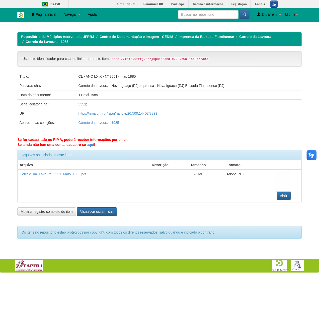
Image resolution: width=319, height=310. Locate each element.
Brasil (50, 4)
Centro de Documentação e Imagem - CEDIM (136, 69)
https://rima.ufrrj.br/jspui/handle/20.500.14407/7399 (118, 146)
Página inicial (43, 14)
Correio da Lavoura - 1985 (47, 74)
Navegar (72, 14)
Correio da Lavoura (255, 69)
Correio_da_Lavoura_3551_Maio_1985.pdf (53, 207)
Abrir (283, 228)
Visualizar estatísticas (96, 244)
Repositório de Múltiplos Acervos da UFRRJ (57, 69)
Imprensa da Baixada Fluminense (206, 69)
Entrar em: (269, 14)
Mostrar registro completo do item (47, 244)
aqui (90, 177)
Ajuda (92, 14)
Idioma (291, 14)
